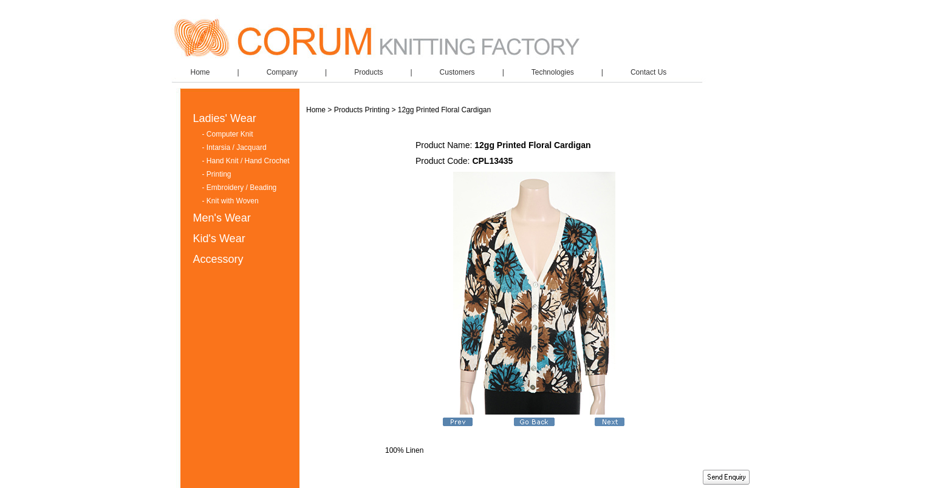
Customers (457, 72)
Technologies (553, 72)
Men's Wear (222, 218)
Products (368, 72)
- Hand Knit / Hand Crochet (246, 161)
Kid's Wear (219, 238)
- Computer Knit (227, 134)
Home (200, 72)
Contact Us (648, 72)
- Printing (216, 174)
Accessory (218, 259)
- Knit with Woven (230, 201)
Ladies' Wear (224, 118)
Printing (376, 110)
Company (282, 72)
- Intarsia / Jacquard (234, 147)
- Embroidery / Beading (239, 187)
